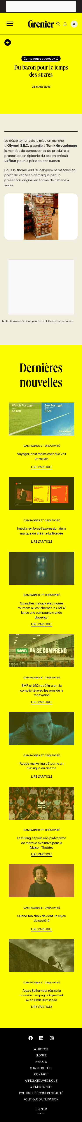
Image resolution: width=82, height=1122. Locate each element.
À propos (41, 1049)
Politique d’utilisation (41, 1099)
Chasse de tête (41, 1068)
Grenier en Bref (41, 1086)
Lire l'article (41, 467)
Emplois (41, 1061)
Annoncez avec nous (41, 1080)
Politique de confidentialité (41, 1093)
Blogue (41, 1055)
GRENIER (41, 1109)
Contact (41, 1074)
